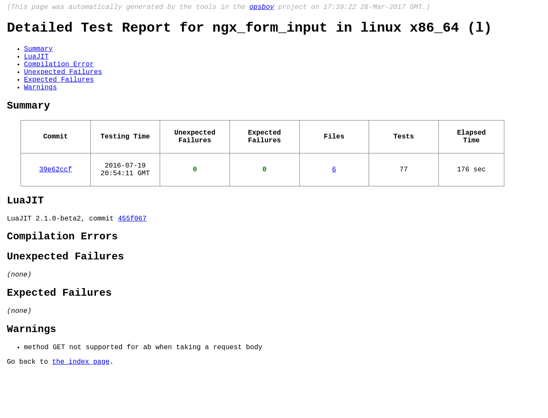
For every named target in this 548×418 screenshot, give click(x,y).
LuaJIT (36, 63)
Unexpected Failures (63, 82)
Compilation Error (59, 73)
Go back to (29, 406)
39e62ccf (55, 192)
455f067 (132, 246)
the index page (81, 406)
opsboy (261, 8)
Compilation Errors (62, 266)
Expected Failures (59, 92)
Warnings (40, 101)
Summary (38, 54)
